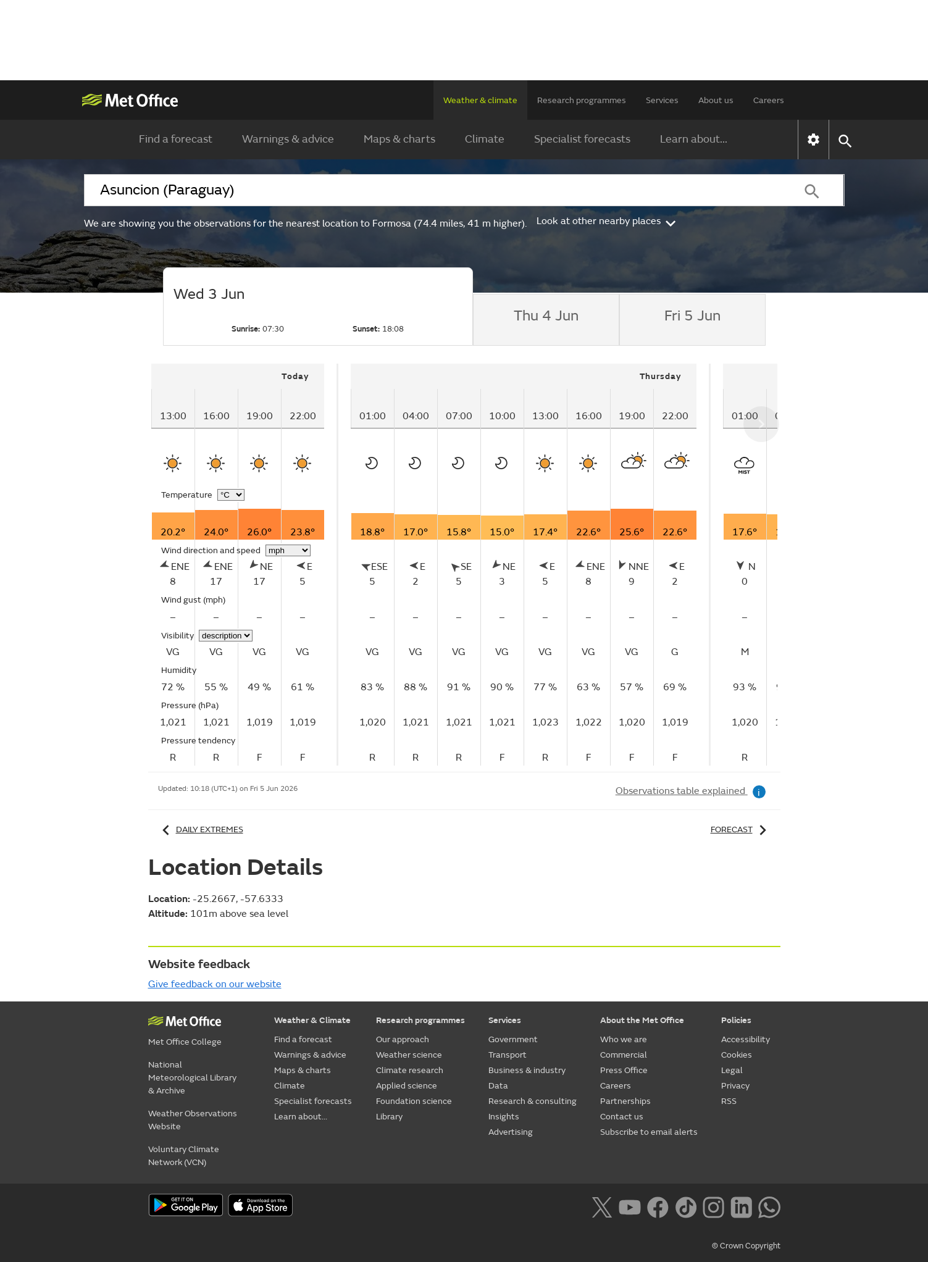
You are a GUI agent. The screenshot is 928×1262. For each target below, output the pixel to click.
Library (389, 1116)
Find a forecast (175, 139)
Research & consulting (532, 1101)
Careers (768, 100)
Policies (736, 1020)
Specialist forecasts (582, 139)
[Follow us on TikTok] (685, 1205)
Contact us (621, 1116)
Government (513, 1039)
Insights (503, 1116)
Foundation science (414, 1101)
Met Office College (185, 1042)
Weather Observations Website (192, 1120)
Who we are (623, 1039)
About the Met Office (642, 1020)
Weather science (409, 1055)
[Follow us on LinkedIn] (741, 1205)
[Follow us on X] (601, 1205)
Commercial (623, 1055)
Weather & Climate (312, 1020)
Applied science (406, 1085)
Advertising (510, 1132)
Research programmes (581, 100)
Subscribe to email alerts (649, 1132)
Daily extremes (200, 829)
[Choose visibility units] (226, 635)
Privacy (735, 1085)
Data (498, 1085)
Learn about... (693, 139)
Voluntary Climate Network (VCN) (183, 1156)
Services (662, 100)
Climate (484, 139)
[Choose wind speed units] (288, 550)
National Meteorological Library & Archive (192, 1077)
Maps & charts (399, 139)
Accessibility (745, 1039)
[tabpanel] (244, 565)
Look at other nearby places (607, 221)
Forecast (741, 829)
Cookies (736, 1055)
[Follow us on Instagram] (713, 1205)
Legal (732, 1070)
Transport (507, 1055)
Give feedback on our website (215, 984)
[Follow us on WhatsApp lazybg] (769, 1205)
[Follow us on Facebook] (658, 1205)
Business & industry (527, 1070)
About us (716, 100)
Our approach (402, 1039)
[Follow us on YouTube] (629, 1205)
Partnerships (625, 1101)
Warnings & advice (288, 139)
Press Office (624, 1070)
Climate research (409, 1070)
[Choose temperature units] (231, 495)
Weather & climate (480, 100)
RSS (729, 1101)
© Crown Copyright (746, 1246)
